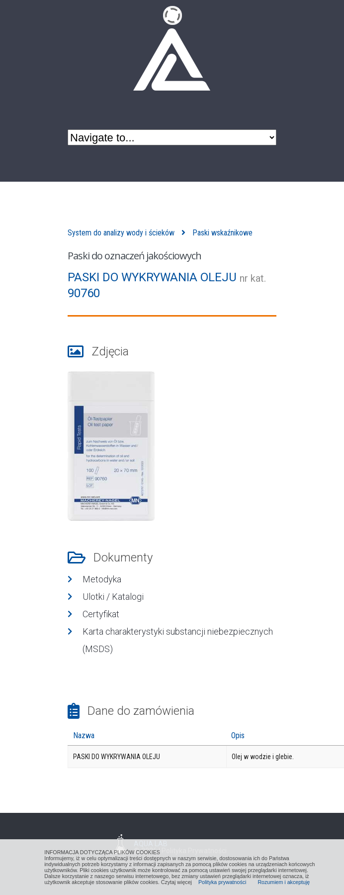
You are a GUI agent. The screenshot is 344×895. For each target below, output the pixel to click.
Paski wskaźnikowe (222, 232)
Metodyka (102, 579)
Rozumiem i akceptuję (284, 882)
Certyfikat (101, 614)
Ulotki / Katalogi (113, 596)
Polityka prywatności (222, 882)
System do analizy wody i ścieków (121, 232)
